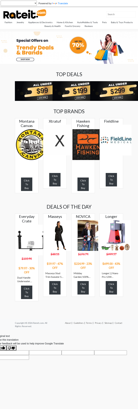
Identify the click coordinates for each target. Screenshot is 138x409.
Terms (89, 323)
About (68, 323)
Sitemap (108, 323)
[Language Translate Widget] (19, 3)
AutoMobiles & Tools (87, 22)
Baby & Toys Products (122, 22)
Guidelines (79, 323)
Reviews (89, 26)
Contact (118, 323)
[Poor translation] (11, 347)
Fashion (8, 22)
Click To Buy (26, 184)
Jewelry (20, 22)
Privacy (98, 323)
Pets (104, 22)
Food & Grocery (72, 26)
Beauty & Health (53, 26)
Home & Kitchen (65, 22)
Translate (60, 3)
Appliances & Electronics (40, 22)
